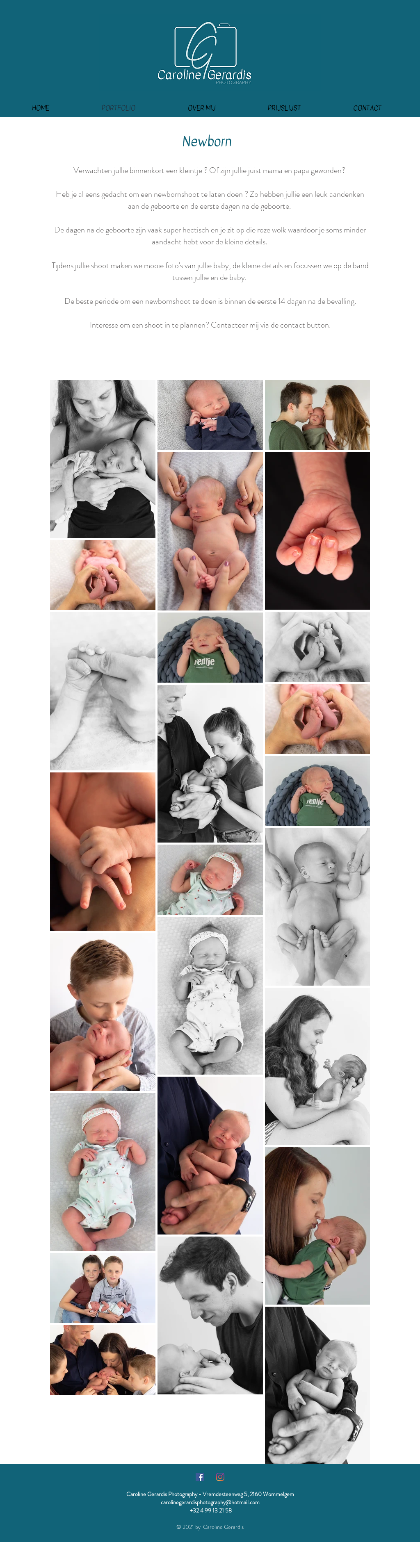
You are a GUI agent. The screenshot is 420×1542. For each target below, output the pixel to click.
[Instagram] (220, 1477)
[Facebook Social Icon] (200, 1477)
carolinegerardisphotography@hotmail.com (210, 1502)
